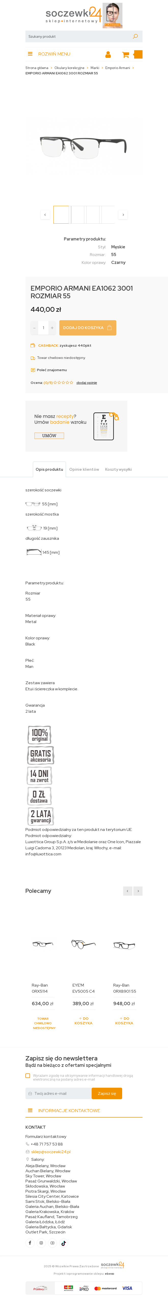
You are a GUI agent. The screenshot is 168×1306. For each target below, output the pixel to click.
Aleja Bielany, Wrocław (45, 1165)
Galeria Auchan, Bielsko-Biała (52, 1206)
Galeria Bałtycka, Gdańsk (48, 1227)
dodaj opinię (86, 382)
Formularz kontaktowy (45, 1136)
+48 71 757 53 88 (47, 1144)
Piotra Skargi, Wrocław (45, 1191)
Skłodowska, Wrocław (45, 1186)
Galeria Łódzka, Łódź (45, 1221)
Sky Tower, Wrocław (43, 1176)
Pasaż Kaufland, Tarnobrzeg (51, 1216)
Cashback (48, 345)
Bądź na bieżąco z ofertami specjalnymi (68, 1061)
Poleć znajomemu (49, 370)
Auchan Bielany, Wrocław (47, 1171)
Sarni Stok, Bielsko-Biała (47, 1201)
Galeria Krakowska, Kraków (49, 1211)
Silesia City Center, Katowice (52, 1196)
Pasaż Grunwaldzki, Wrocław (51, 1181)
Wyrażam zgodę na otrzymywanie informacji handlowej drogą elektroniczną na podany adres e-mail (83, 1077)
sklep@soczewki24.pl (51, 1151)
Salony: (38, 1159)
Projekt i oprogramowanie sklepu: (84, 1274)
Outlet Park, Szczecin (45, 1232)
